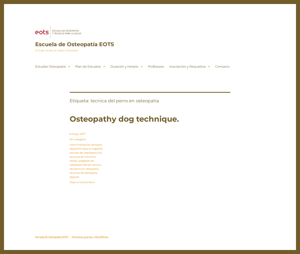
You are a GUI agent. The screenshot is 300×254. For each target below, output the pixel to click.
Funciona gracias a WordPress (90, 237)
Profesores (156, 66)
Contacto (222, 66)
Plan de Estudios (88, 66)
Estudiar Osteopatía (50, 66)
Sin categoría (78, 139)
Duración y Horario (124, 66)
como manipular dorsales (86, 144)
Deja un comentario (82, 182)
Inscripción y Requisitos (187, 66)
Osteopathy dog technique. (124, 119)
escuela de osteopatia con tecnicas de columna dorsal (86, 156)
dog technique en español (86, 148)
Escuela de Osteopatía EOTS (74, 44)
